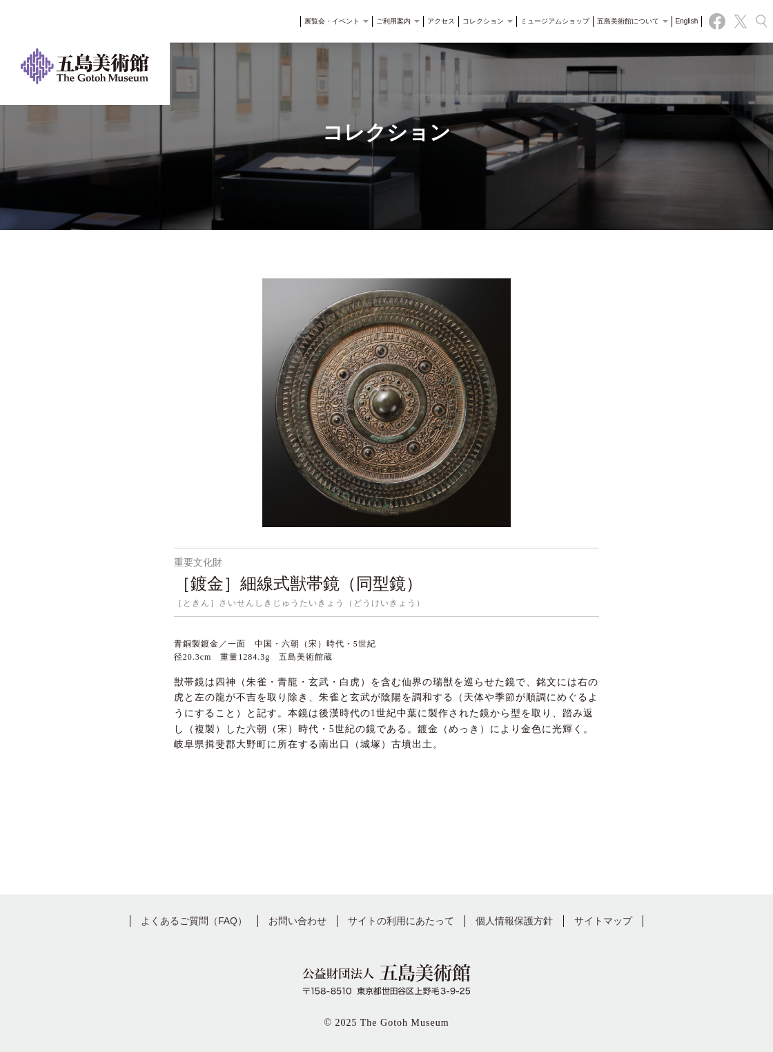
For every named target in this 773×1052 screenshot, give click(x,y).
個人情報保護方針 (514, 920)
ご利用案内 (393, 24)
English (682, 24)
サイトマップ (603, 920)
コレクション (483, 24)
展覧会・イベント (332, 24)
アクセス (437, 24)
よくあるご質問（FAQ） (194, 920)
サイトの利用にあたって (401, 920)
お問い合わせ (297, 920)
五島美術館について (627, 24)
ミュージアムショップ (550, 24)
